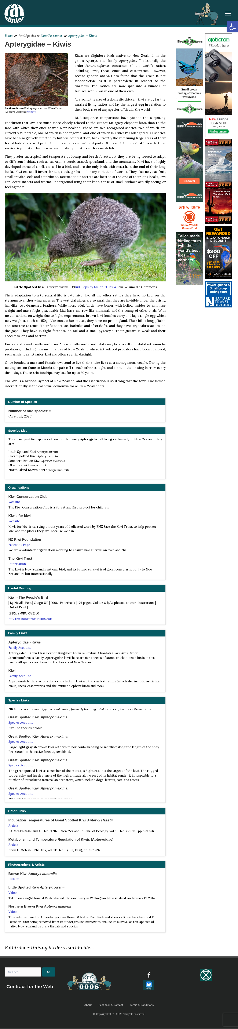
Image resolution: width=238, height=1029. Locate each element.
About (88, 1005)
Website (31, 111)
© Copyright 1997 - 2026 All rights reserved (119, 1014)
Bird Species (27, 36)
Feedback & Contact (111, 1005)
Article (13, 826)
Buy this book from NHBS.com (30, 619)
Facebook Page (19, 545)
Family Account (19, 648)
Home (9, 36)
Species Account (20, 723)
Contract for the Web (29, 987)
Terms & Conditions (142, 1005)
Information (17, 564)
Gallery (13, 879)
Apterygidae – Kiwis (82, 36)
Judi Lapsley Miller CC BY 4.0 (97, 287)
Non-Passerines (52, 36)
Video (12, 893)
